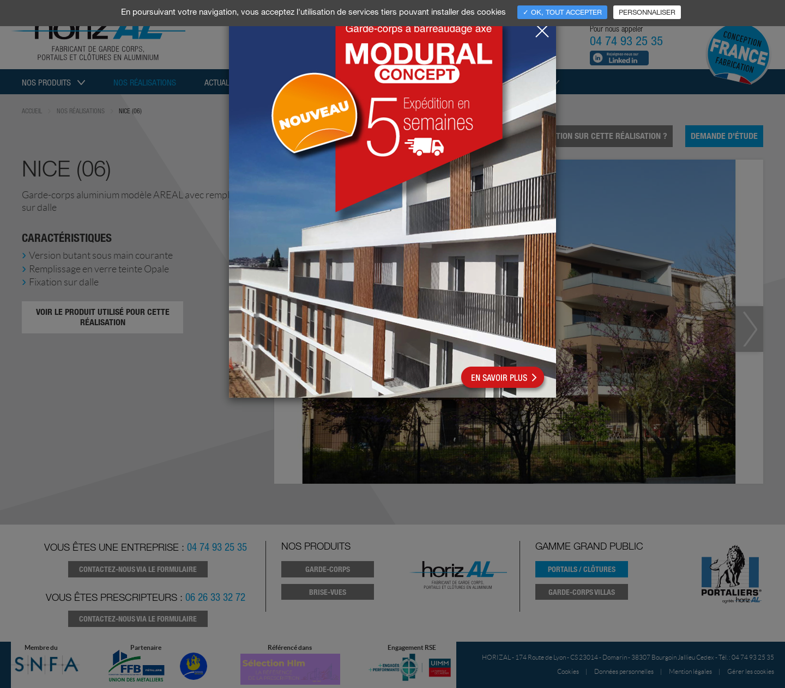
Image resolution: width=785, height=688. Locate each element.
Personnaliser (647, 12)
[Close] (542, 28)
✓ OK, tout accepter (562, 12)
